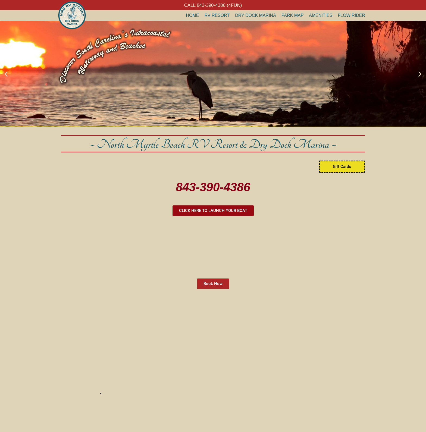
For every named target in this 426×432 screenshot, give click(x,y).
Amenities (320, 15)
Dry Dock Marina (255, 15)
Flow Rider (351, 15)
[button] (6, 73)
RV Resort (217, 15)
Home (192, 15)
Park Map (292, 15)
